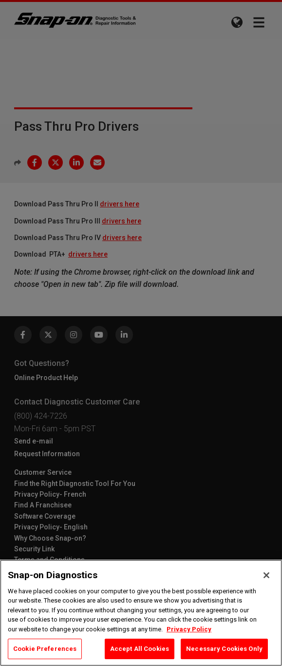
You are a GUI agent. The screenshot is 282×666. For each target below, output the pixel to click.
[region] (141, 613)
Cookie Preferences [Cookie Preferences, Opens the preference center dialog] (44, 648)
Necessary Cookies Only (224, 648)
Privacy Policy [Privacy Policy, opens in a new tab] (189, 629)
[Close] (266, 575)
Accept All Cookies (139, 648)
